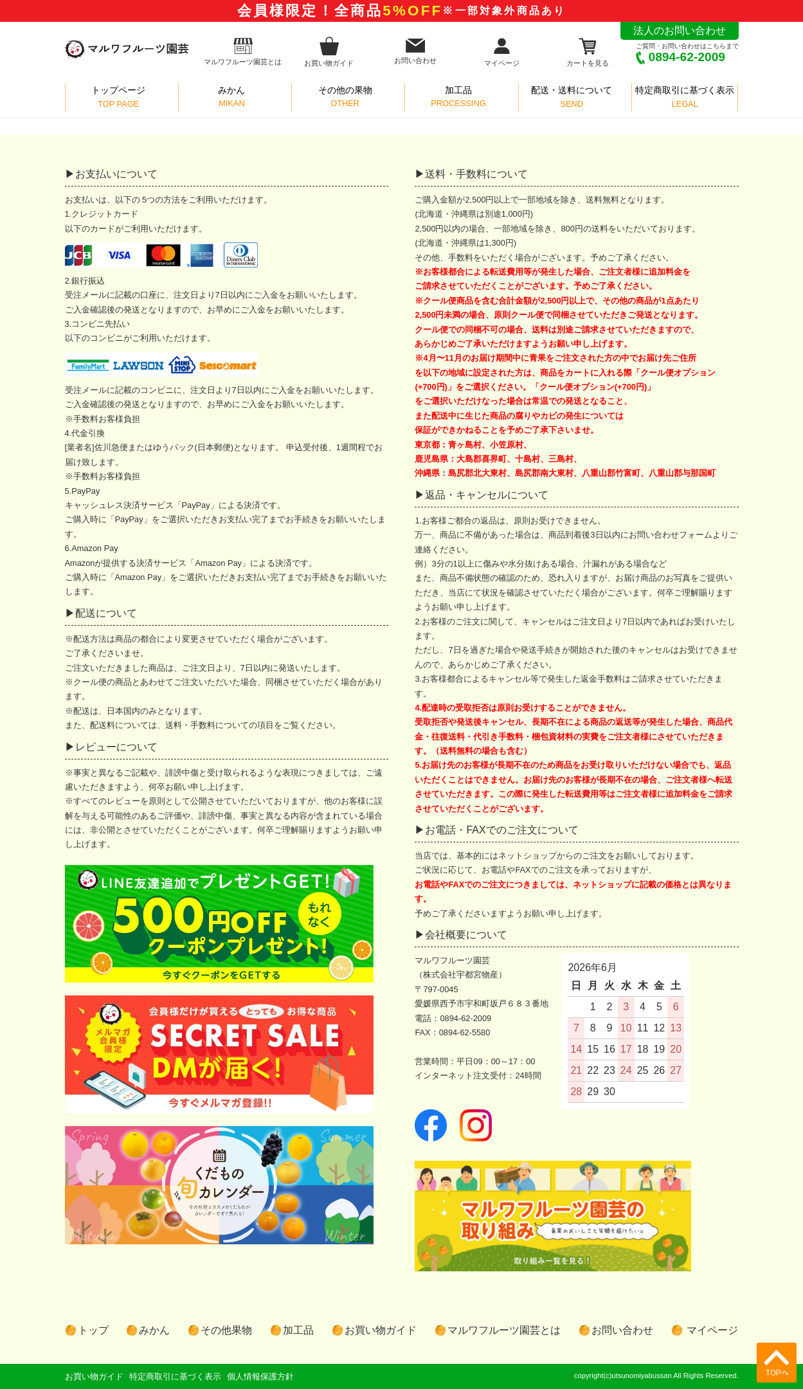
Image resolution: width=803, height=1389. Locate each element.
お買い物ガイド (329, 52)
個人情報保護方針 (260, 1376)
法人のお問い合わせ (679, 30)
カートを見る (587, 51)
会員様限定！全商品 (401, 11)
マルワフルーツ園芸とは (243, 52)
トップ (93, 1330)
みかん (154, 1330)
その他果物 (226, 1330)
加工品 (298, 1330)
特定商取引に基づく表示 (175, 1376)
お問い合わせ (415, 51)
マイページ (501, 51)
